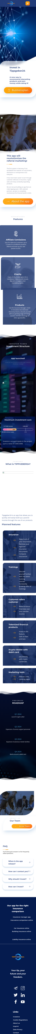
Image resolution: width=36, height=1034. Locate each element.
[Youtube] (23, 1002)
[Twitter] (16, 995)
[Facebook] (16, 1002)
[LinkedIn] (23, 995)
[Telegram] (16, 988)
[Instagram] (23, 988)
